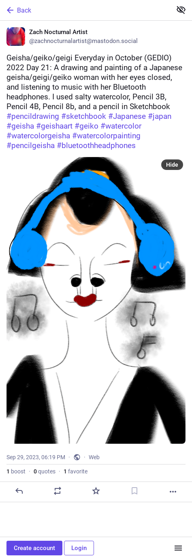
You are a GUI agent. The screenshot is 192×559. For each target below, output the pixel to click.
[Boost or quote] (57, 491)
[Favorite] (96, 491)
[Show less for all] (181, 9)
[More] (173, 492)
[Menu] (178, 548)
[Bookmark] (134, 491)
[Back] (85, 10)
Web (94, 457)
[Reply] (19, 491)
